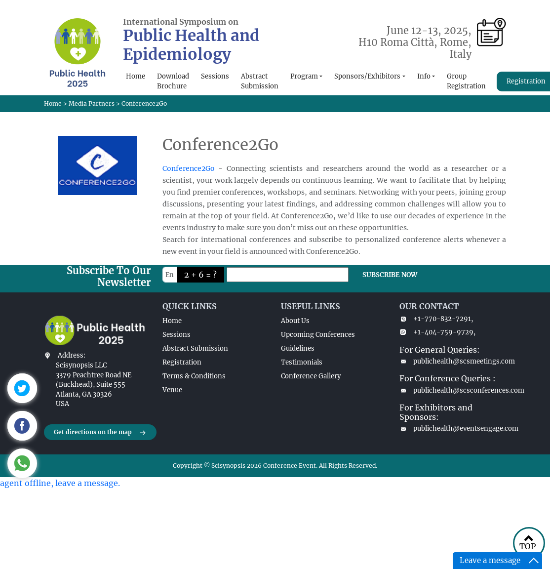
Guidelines (297, 348)
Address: (71, 355)
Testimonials (301, 362)
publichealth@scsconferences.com (452, 390)
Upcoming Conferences (318, 334)
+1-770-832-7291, (436, 319)
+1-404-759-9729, (437, 332)
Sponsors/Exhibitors (367, 76)
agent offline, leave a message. (60, 483)
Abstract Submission (259, 81)
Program (304, 76)
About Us (295, 321)
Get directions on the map (100, 432)
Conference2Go (188, 168)
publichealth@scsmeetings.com (452, 361)
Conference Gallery (311, 376)
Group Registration (466, 81)
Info (424, 76)
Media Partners (92, 103)
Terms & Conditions (194, 376)
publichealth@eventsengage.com (452, 428)
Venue (172, 390)
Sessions (215, 76)
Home (135, 76)
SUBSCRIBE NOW (389, 275)
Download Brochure (173, 81)
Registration (181, 362)
